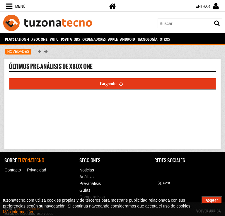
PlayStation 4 (17, 39)
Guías (84, 190)
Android (127, 39)
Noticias (86, 170)
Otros (165, 39)
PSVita (66, 39)
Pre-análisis (90, 183)
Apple (113, 39)
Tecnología (147, 39)
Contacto (12, 170)
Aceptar (212, 200)
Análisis (86, 176)
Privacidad (36, 170)
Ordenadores (94, 39)
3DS (77, 39)
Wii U (54, 39)
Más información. (18, 212)
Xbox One (39, 39)
